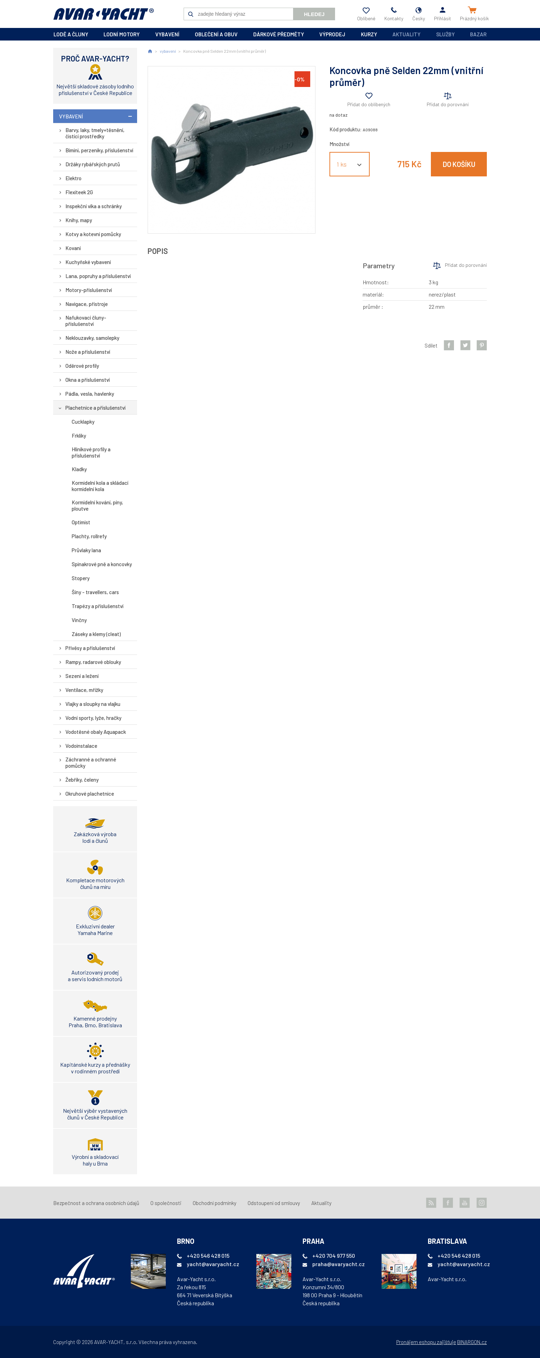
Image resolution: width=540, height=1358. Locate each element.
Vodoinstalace (81, 746)
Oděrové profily (82, 366)
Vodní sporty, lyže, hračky (93, 718)
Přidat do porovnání (448, 104)
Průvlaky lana (86, 550)
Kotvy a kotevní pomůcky (93, 234)
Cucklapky (83, 421)
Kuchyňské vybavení (88, 262)
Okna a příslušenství (87, 380)
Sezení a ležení (82, 676)
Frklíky (79, 435)
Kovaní (73, 248)
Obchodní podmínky (214, 1203)
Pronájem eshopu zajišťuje (426, 1342)
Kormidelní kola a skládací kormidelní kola (100, 486)
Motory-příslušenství (88, 290)
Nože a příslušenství (87, 352)
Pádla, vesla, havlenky (89, 393)
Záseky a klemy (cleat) (96, 634)
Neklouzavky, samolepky (92, 338)
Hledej (314, 14)
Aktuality (406, 34)
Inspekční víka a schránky (93, 206)
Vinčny (79, 620)
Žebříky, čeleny (82, 779)
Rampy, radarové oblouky (93, 662)
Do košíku (459, 164)
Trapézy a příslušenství (97, 606)
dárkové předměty (278, 34)
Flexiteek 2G (79, 192)
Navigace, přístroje (86, 304)
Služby (445, 34)
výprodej (332, 34)
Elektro (73, 178)
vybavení (167, 34)
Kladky (79, 469)
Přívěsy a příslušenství (90, 648)
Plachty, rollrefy (89, 536)
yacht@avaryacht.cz (213, 1264)
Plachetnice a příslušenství (95, 407)
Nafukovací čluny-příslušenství (85, 320)
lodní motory (122, 34)
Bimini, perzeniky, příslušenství (99, 150)
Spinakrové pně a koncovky (102, 564)
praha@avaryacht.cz (338, 1264)
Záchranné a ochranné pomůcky (90, 762)
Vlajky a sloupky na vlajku (92, 704)
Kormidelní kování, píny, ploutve (97, 505)
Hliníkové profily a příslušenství (91, 452)
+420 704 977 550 (333, 1255)
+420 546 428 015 (208, 1255)
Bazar (478, 34)
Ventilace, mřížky (84, 690)
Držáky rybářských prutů (92, 164)
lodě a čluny (71, 34)
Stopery (81, 578)
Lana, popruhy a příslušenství (98, 276)
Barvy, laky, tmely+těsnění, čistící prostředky (95, 133)
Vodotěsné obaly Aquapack (95, 732)
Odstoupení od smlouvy (274, 1203)
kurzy (369, 34)
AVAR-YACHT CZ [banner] (103, 14)
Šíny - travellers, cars (95, 592)
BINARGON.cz (472, 1342)
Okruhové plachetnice (89, 793)
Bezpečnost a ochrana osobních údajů (96, 1203)
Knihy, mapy (78, 220)
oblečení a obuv (216, 34)
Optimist (81, 522)
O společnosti (166, 1203)
